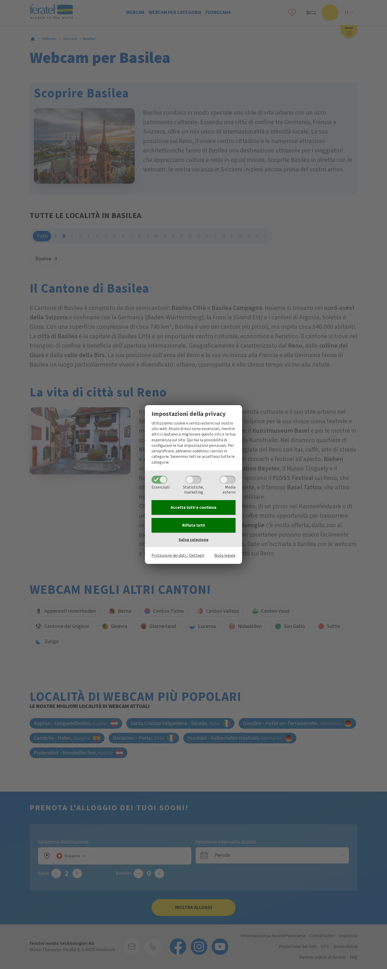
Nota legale (225, 555)
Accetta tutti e (193, 507)
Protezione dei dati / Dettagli (177, 555)
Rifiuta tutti (193, 525)
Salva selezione (193, 540)
